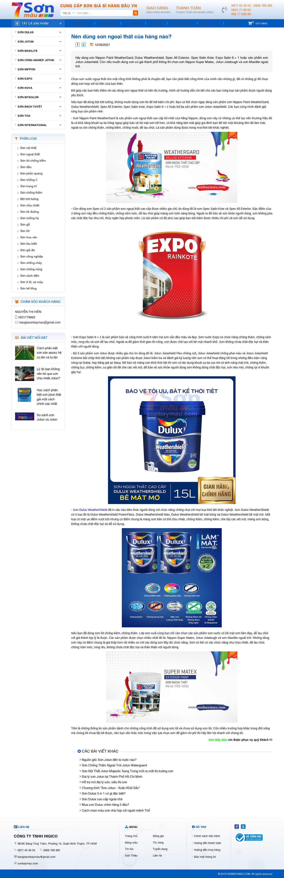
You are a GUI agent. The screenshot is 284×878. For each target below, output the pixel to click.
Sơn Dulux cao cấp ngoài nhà (102, 799)
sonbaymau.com (28, 863)
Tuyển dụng (175, 23)
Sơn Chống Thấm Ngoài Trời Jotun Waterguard (114, 765)
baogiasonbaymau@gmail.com (36, 856)
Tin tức (151, 23)
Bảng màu (105, 23)
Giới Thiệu (203, 23)
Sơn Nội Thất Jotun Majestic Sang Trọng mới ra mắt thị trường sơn (127, 771)
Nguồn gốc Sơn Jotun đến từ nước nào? (109, 759)
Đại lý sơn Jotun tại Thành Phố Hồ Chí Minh (112, 776)
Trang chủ (131, 836)
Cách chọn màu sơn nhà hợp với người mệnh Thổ (116, 810)
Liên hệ (225, 23)
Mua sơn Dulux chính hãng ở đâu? (105, 804)
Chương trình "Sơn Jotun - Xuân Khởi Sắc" (111, 787)
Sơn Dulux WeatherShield (90, 510)
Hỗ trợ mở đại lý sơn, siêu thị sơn (104, 782)
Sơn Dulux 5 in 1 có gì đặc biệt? (103, 793)
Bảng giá (81, 23)
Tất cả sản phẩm (35, 23)
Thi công (129, 23)
